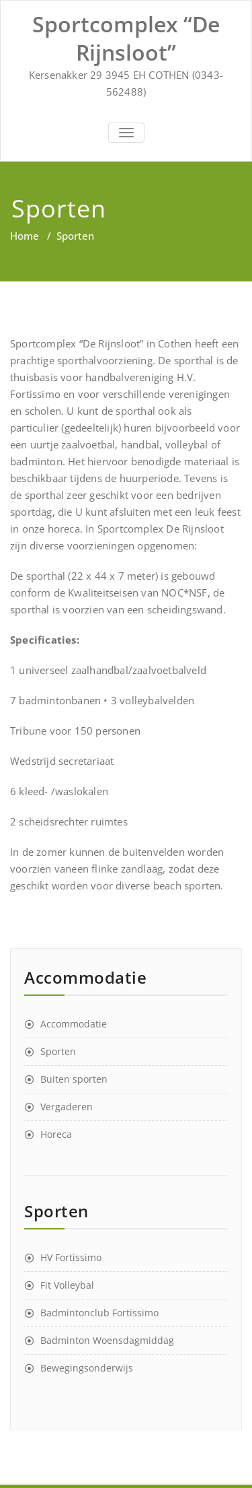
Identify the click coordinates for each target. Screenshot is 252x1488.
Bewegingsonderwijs (86, 1367)
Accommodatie (73, 1023)
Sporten (58, 1051)
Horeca (56, 1134)
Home (24, 235)
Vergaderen (66, 1106)
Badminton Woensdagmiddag (107, 1340)
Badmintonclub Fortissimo (99, 1312)
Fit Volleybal (67, 1285)
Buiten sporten (74, 1079)
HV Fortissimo (70, 1257)
